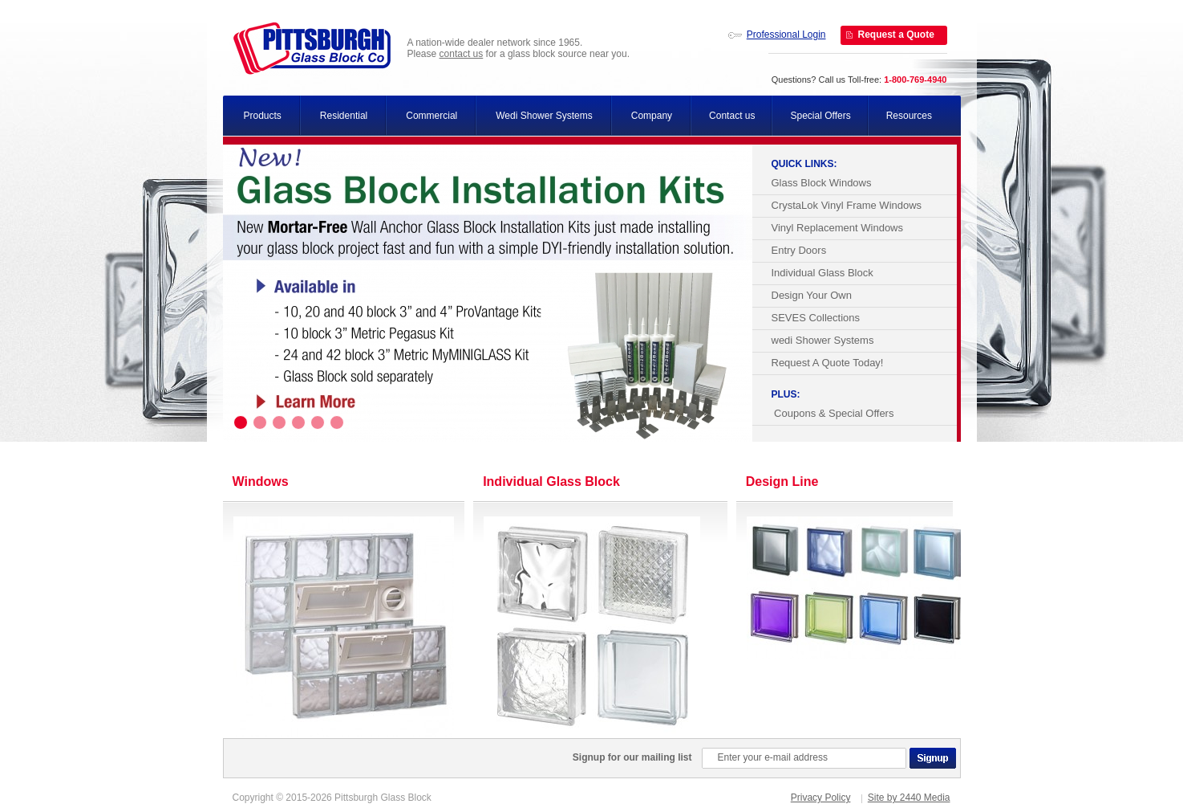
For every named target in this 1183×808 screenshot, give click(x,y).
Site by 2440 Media (909, 797)
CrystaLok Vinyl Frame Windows (847, 205)
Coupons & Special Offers (833, 413)
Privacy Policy (821, 797)
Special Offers (820, 115)
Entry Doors (799, 250)
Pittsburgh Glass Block (312, 48)
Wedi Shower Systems (544, 115)
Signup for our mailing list (632, 757)
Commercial (431, 115)
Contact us (732, 115)
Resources (909, 115)
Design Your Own (812, 295)
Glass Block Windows (822, 183)
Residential (343, 115)
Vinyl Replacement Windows (838, 228)
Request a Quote (896, 34)
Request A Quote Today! (828, 363)
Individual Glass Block (822, 273)
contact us (462, 53)
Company (651, 115)
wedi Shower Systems (823, 340)
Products (263, 115)
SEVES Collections (816, 318)
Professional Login (786, 34)
